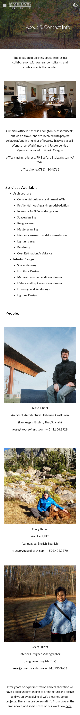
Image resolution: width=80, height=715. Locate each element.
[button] (4, 5)
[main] (40, 24)
